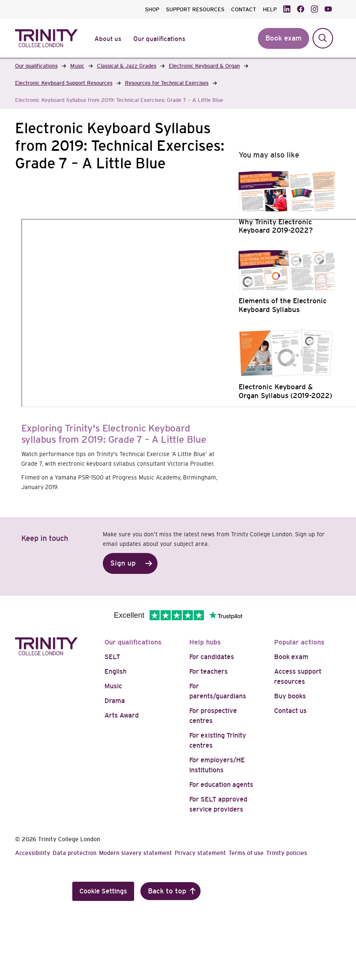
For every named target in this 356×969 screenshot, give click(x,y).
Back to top (167, 891)
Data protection (75, 853)
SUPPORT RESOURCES (195, 9)
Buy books (290, 696)
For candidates (211, 656)
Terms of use (246, 853)
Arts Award (121, 715)
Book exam (291, 656)
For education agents (221, 784)
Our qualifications (133, 642)
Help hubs (205, 642)
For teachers (208, 671)
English (115, 671)
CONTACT (243, 9)
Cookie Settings (103, 891)
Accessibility (32, 853)
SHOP (152, 9)
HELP (270, 9)
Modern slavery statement (135, 853)
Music (113, 686)
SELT (112, 656)
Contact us (290, 710)
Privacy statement (200, 853)
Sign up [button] (123, 563)
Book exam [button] (283, 38)
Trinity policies (286, 853)
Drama (114, 700)
